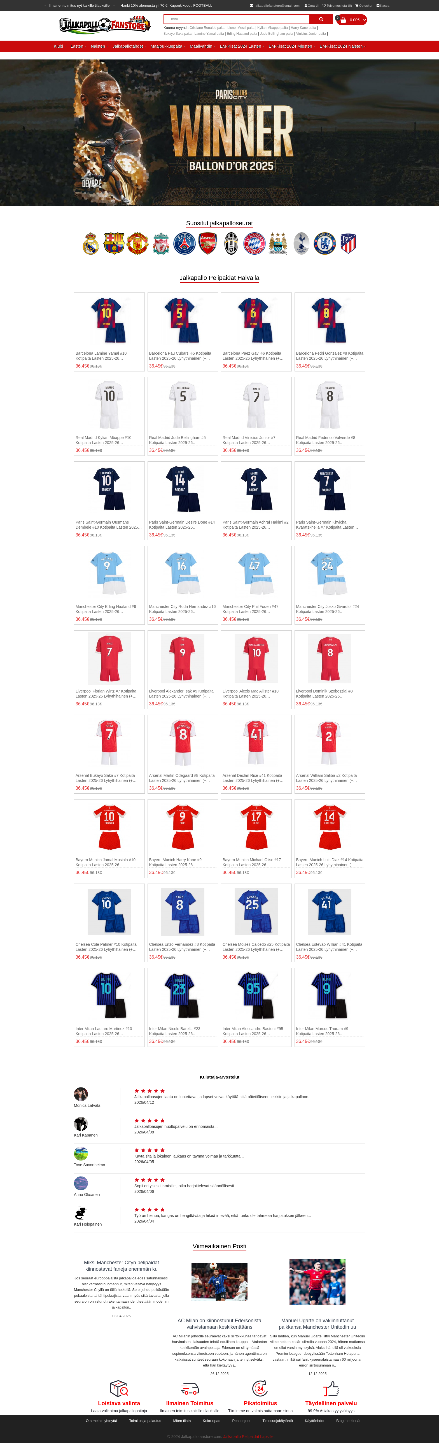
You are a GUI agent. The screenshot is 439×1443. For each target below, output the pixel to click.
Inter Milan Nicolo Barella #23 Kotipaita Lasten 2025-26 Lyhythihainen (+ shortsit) (174, 1031)
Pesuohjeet (241, 1421)
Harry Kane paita (303, 28)
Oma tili (312, 5)
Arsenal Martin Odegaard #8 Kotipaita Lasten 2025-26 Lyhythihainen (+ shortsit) (182, 778)
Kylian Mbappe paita (272, 28)
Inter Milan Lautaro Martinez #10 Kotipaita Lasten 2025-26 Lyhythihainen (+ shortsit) (104, 1031)
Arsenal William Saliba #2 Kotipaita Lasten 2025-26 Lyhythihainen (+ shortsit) (326, 778)
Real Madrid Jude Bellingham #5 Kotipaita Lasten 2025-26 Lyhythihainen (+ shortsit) (177, 440)
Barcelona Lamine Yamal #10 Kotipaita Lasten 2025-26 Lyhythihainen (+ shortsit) (101, 356)
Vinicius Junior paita (311, 34)
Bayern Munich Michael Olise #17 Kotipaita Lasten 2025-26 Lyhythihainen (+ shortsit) (252, 862)
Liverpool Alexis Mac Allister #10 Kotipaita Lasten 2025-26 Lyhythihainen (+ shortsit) (251, 694)
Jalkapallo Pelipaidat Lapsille (248, 1436)
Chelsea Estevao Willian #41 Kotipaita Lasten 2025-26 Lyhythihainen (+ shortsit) (329, 947)
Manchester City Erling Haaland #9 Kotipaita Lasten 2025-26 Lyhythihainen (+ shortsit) (106, 609)
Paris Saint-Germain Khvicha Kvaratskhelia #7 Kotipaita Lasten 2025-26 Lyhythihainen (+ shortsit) (326, 525)
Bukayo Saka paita (178, 34)
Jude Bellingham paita (276, 34)
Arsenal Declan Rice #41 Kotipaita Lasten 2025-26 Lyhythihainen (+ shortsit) (252, 778)
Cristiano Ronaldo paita (207, 28)
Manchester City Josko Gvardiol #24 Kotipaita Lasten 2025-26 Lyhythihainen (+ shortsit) (327, 609)
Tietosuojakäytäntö (277, 1421)
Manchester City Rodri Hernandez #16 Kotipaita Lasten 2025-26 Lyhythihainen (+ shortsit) (182, 609)
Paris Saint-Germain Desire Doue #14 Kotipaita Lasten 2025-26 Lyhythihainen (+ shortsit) (182, 525)
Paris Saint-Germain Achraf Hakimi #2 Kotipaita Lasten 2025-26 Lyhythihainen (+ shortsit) (256, 525)
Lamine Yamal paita (209, 34)
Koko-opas (211, 1421)
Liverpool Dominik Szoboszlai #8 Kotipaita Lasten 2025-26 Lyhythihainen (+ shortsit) (324, 694)
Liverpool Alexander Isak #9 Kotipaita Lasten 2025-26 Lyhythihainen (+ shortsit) (181, 694)
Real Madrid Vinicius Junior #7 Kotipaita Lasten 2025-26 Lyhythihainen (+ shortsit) (249, 440)
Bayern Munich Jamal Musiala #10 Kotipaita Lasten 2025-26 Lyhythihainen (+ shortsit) (106, 862)
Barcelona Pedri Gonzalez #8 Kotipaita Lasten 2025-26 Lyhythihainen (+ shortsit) (329, 356)
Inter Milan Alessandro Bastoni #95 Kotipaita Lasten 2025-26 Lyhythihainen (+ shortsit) (253, 1031)
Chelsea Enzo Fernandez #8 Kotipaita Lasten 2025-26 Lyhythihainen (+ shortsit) (182, 947)
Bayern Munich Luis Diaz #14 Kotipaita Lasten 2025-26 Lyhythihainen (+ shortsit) (329, 862)
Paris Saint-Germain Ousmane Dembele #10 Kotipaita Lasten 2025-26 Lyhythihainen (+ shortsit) (107, 525)
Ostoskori (364, 5)
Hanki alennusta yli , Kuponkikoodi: (166, 5)
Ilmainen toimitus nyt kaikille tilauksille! (80, 5)
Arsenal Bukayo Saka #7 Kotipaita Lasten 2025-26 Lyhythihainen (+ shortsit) (105, 778)
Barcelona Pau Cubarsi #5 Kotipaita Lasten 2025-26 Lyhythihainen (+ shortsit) (180, 356)
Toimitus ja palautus (145, 1421)
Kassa (383, 5)
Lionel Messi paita (241, 28)
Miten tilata (182, 1421)
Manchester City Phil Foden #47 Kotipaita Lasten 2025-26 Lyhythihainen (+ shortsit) (250, 609)
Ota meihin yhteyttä (101, 1421)
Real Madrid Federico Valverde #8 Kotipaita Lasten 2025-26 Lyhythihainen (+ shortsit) (325, 440)
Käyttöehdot (314, 1421)
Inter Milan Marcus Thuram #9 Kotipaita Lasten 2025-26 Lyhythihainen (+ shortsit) (322, 1031)
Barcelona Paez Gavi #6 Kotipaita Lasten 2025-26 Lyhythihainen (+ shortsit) (252, 356)
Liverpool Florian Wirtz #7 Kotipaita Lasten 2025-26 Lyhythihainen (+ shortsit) (106, 694)
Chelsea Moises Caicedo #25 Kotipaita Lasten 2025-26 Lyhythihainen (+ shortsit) (256, 947)
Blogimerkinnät (348, 1421)
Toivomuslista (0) (337, 5)
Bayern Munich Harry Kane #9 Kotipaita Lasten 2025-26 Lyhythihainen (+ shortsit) (175, 862)
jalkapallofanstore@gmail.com (275, 5)
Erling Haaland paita (242, 34)
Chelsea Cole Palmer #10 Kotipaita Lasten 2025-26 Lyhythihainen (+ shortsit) (106, 947)
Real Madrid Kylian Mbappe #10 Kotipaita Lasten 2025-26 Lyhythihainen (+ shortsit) (103, 440)
